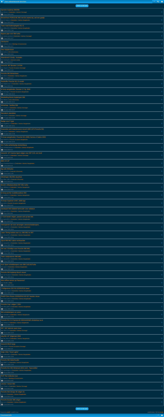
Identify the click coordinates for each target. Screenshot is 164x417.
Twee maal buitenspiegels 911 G (12, 26)
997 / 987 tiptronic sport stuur (11, 328)
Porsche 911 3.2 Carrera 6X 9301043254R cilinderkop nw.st (22, 320)
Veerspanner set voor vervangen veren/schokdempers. (20, 225)
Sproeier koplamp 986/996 (10, 10)
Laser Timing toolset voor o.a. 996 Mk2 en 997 (17, 232)
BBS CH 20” (5, 161)
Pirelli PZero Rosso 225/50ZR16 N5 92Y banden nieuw (20, 296)
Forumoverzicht (6, 415)
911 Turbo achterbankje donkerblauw (14, 145)
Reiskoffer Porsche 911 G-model (12, 81)
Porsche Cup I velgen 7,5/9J (11, 304)
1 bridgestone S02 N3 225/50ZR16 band (15, 288)
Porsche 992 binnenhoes (9, 73)
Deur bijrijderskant (7, 49)
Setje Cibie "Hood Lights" (10, 352)
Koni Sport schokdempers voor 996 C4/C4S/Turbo (18, 264)
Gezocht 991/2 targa (8, 344)
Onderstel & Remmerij (16, 171)
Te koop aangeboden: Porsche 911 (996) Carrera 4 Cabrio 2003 (23, 137)
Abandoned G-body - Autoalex (11, 57)
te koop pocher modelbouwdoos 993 (13, 193)
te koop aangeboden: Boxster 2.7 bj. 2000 (15, 89)
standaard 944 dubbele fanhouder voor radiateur (18, 209)
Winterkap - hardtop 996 (9, 105)
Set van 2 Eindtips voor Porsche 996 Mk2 (15, 248)
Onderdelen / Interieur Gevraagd (18, 12)
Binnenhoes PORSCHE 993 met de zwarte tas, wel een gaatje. (23, 18)
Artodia (161, 412)
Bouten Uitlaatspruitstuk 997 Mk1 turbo (14, 185)
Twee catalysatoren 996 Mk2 (11, 256)
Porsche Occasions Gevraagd (17, 68)
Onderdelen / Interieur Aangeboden (20, 20)
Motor (10, 283)
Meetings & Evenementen (19, 44)
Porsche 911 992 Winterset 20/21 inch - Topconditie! (19, 368)
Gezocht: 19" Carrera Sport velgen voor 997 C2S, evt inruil (21, 153)
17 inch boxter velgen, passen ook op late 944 (17, 217)
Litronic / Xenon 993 (8, 384)
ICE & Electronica (13, 52)
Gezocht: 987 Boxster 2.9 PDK (11, 65)
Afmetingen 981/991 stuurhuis (11, 177)
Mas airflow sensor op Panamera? (13, 280)
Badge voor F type (7, 121)
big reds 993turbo (7, 169)
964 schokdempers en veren (11, 312)
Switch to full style (82, 5)
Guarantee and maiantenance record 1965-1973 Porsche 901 (22, 129)
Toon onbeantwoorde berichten (15, 1)
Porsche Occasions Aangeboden (20, 91)
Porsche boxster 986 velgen (11, 400)
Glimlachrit (4, 42)
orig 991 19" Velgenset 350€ (11, 336)
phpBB (8, 412)
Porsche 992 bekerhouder (10, 360)
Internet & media (15, 60)
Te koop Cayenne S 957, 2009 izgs (13, 201)
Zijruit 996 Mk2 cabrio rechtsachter (13, 240)
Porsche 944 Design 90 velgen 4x (13, 392)
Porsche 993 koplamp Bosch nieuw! (13, 272)
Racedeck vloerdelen (8, 113)
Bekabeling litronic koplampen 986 (13, 97)
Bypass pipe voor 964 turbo (10, 34)
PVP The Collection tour (9, 376)
